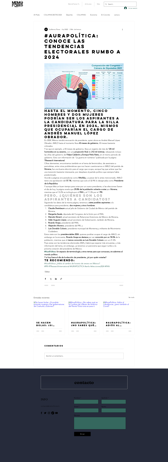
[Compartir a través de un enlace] (61, 279)
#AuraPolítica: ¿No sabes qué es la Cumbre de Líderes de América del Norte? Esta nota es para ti (83, 324)
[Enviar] (82, 434)
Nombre (77, 398)
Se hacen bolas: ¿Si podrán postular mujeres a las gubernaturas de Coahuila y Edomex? (48, 324)
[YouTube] (56, 412)
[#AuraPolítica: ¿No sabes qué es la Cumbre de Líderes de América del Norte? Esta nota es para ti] (84, 310)
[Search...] (120, 4)
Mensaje (77, 415)
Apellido (104, 398)
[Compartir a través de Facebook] (45, 279)
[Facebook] (41, 412)
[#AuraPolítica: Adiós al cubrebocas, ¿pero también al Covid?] (118, 310)
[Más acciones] (122, 29)
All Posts (37, 15)
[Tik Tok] (52, 412)
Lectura (116, 15)
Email (76, 406)
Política (47, 271)
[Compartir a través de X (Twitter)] (51, 279)
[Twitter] (45, 412)
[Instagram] (48, 412)
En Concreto (105, 15)
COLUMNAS (81, 15)
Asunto (103, 406)
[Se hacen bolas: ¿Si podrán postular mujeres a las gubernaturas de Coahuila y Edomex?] (49, 310)
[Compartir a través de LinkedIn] (56, 279)
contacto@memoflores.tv (50, 406)
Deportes (69, 15)
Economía (93, 15)
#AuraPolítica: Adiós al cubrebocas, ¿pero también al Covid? (118, 324)
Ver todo (131, 297)
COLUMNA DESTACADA (53, 15)
